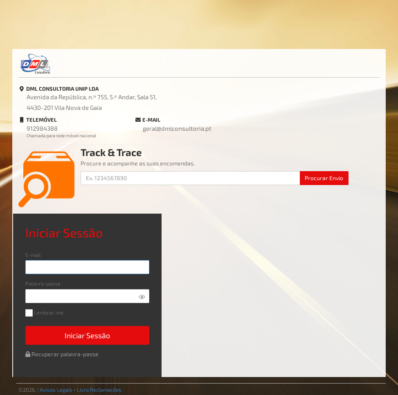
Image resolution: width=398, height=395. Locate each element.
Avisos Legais (56, 389)
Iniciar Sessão (87, 335)
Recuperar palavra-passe (62, 353)
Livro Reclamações (99, 389)
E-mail (33, 255)
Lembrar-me (44, 313)
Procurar (324, 177)
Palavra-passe (43, 284)
